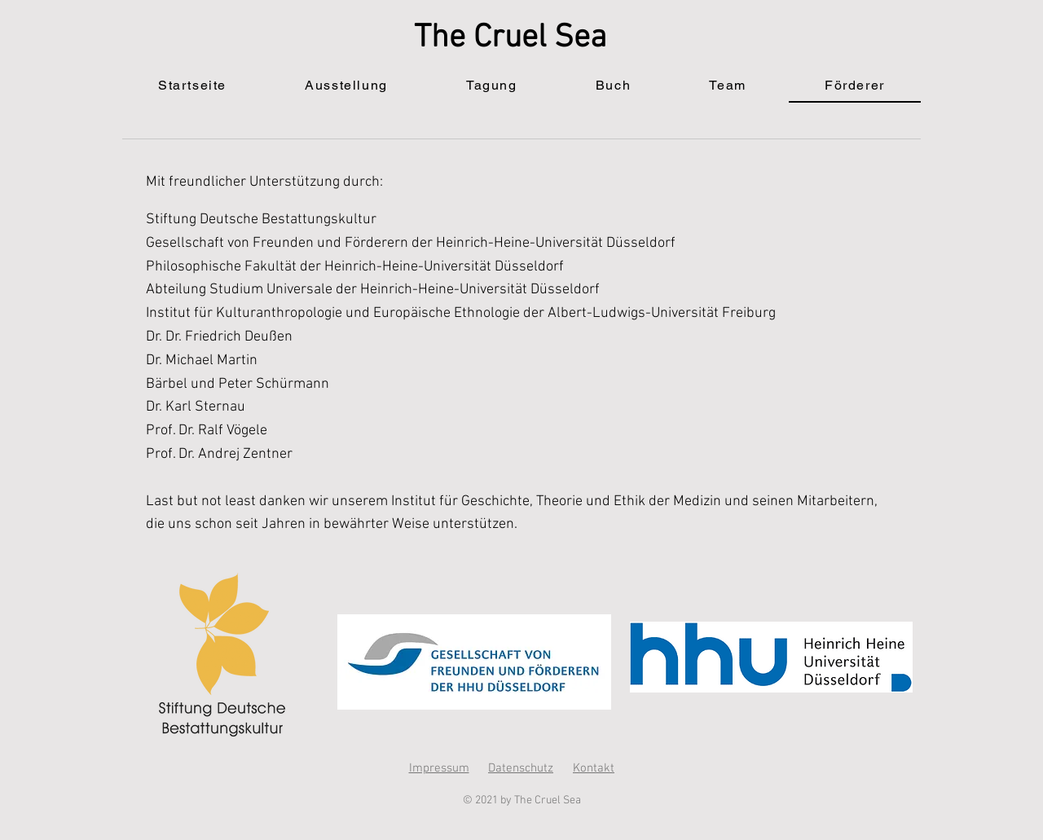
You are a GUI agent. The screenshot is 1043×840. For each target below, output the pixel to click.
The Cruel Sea (510, 38)
